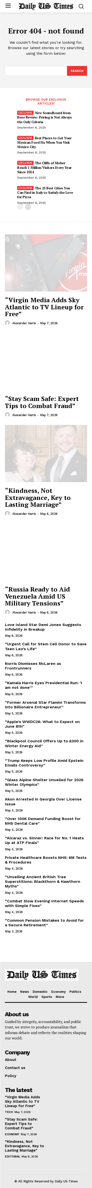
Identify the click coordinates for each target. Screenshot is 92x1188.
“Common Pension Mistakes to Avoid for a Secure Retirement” (44, 922)
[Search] (77, 71)
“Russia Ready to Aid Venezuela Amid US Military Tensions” (37, 596)
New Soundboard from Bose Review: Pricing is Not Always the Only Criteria (44, 117)
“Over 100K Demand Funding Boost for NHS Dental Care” (43, 821)
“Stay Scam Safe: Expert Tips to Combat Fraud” (42, 402)
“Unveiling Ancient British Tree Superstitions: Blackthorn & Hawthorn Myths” (42, 881)
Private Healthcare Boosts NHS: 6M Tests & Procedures (46, 859)
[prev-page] (20, 207)
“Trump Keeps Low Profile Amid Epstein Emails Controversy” (44, 762)
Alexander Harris (24, 323)
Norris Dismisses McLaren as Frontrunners (33, 665)
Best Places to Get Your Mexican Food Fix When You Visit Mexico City (44, 142)
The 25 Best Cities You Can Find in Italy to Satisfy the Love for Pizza (45, 192)
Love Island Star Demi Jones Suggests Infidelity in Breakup (43, 627)
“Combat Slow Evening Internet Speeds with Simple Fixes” (44, 903)
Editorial (12, 1156)
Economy (12, 1134)
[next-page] (28, 207)
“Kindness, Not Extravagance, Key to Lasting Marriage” (38, 497)
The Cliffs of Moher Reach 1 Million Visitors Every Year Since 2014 (44, 167)
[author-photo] (8, 323)
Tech (9, 1112)
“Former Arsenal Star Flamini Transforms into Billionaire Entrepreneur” (45, 704)
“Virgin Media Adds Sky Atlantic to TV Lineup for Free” (44, 307)
